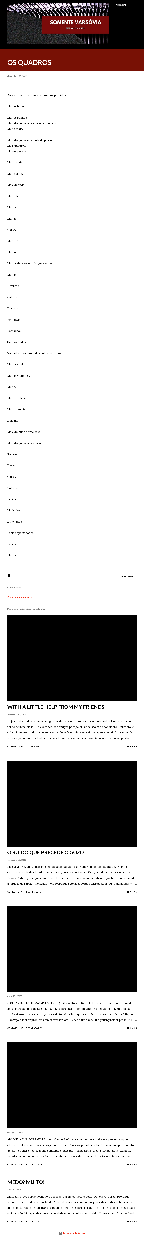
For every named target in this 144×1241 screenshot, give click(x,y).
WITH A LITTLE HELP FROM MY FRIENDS (55, 707)
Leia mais (132, 746)
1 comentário (33, 892)
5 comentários (34, 746)
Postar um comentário (19, 597)
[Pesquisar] (121, 5)
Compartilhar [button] (125, 576)
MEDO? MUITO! (26, 1182)
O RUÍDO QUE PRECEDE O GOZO (45, 852)
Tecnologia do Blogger (72, 1233)
